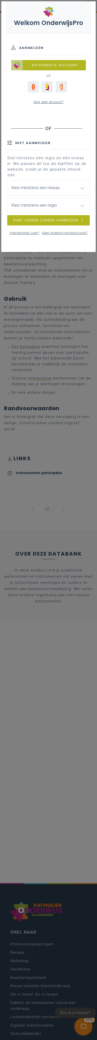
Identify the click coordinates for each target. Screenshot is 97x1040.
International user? (24, 233)
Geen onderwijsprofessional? (65, 233)
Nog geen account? (49, 102)
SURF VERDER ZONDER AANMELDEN (48, 220)
